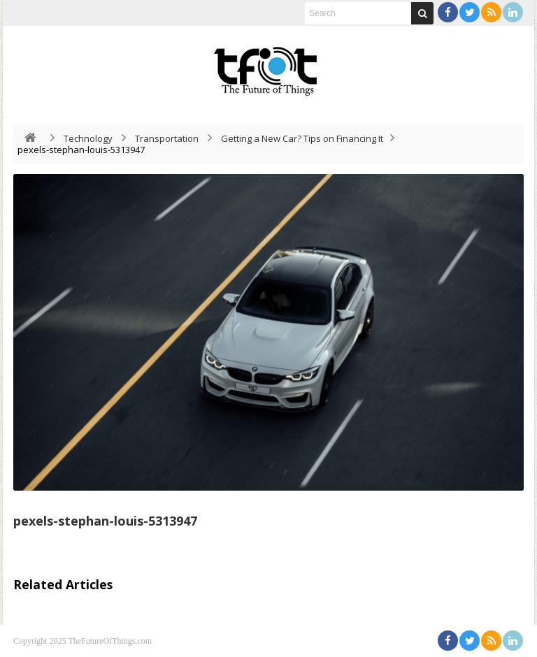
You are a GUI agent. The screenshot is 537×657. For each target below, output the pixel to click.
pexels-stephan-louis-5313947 (105, 520)
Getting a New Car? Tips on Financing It (302, 138)
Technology (88, 138)
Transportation (167, 138)
